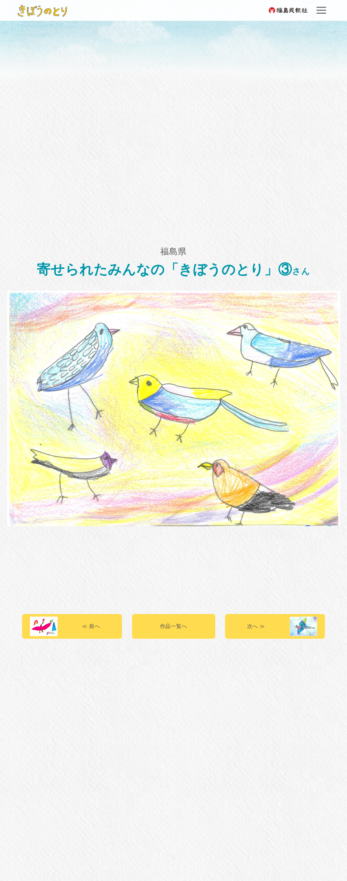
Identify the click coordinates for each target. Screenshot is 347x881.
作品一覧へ (173, 626)
